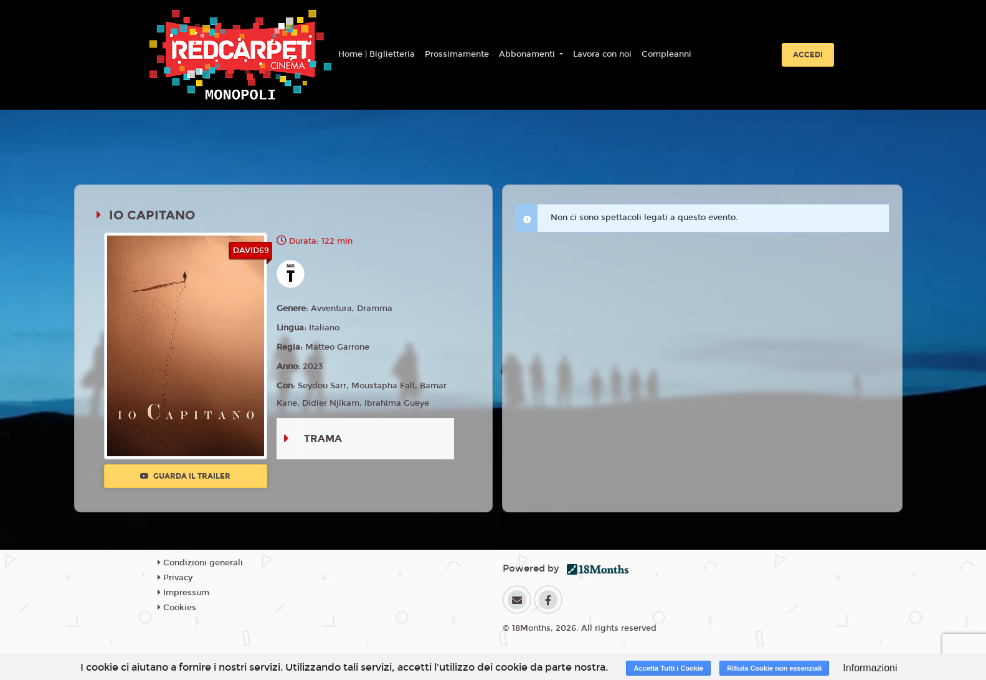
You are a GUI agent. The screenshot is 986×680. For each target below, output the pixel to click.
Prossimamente (457, 54)
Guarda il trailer (185, 476)
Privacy (175, 578)
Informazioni (870, 668)
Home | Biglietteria (376, 54)
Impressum (183, 593)
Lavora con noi (602, 54)
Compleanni (666, 54)
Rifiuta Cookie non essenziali (774, 668)
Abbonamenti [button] (528, 54)
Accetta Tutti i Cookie (668, 668)
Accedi (808, 54)
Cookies (177, 608)
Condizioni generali (200, 563)
